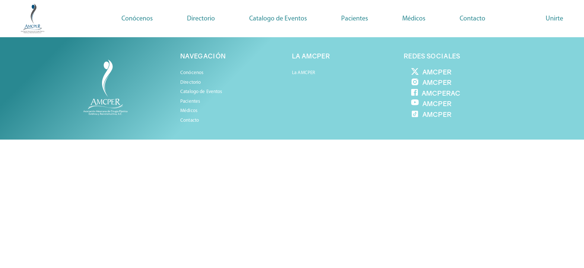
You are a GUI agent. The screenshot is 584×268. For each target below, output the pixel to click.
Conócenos (137, 18)
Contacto (472, 18)
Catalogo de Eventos (278, 18)
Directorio (201, 18)
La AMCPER (303, 72)
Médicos (188, 110)
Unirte (554, 18)
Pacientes (190, 101)
